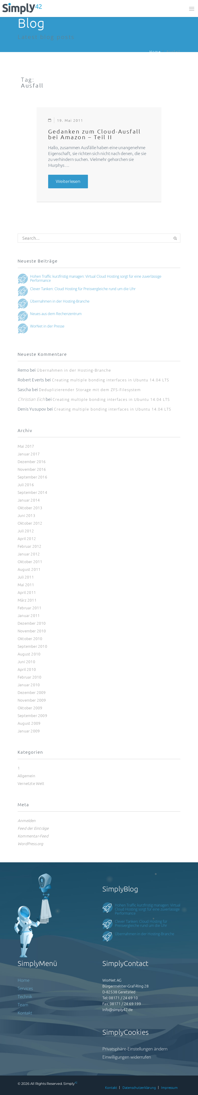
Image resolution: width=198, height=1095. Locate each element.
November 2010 (32, 630)
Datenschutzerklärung (139, 1087)
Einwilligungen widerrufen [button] (126, 1057)
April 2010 (27, 669)
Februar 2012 (29, 546)
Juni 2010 (26, 661)
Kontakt (25, 1013)
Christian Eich (31, 399)
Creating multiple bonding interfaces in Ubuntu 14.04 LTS (110, 380)
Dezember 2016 (32, 461)
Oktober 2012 (30, 523)
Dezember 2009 (32, 692)
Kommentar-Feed (33, 835)
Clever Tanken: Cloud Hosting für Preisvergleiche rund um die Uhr (83, 288)
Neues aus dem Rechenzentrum (56, 313)
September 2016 (32, 476)
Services (25, 988)
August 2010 (29, 653)
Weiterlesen (72, 180)
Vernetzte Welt (31, 783)
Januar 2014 (29, 499)
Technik (25, 996)
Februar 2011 (29, 607)
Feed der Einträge (33, 828)
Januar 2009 (29, 730)
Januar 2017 (29, 453)
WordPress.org (30, 843)
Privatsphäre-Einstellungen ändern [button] (134, 1049)
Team (23, 1005)
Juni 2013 (26, 515)
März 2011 (27, 600)
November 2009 (32, 700)
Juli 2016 (26, 484)
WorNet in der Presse (47, 326)
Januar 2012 (29, 553)
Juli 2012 (26, 530)
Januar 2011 (29, 615)
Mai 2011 (26, 584)
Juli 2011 (26, 576)
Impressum (169, 1087)
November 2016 (32, 469)
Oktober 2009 (30, 707)
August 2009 (29, 723)
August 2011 (29, 569)
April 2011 (27, 592)
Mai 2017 (26, 446)
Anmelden (27, 820)
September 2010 (32, 646)
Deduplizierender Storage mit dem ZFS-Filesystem (90, 389)
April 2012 (27, 538)
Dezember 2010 (32, 623)
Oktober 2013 (30, 507)
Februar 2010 (29, 676)
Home (155, 51)
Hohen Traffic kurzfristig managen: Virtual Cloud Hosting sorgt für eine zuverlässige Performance (95, 278)
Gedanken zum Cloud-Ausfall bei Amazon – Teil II (94, 134)
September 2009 (32, 715)
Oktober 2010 (30, 638)
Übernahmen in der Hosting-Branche (60, 301)
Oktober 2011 (30, 561)
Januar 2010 (29, 684)
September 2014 (32, 492)
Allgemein (26, 775)
